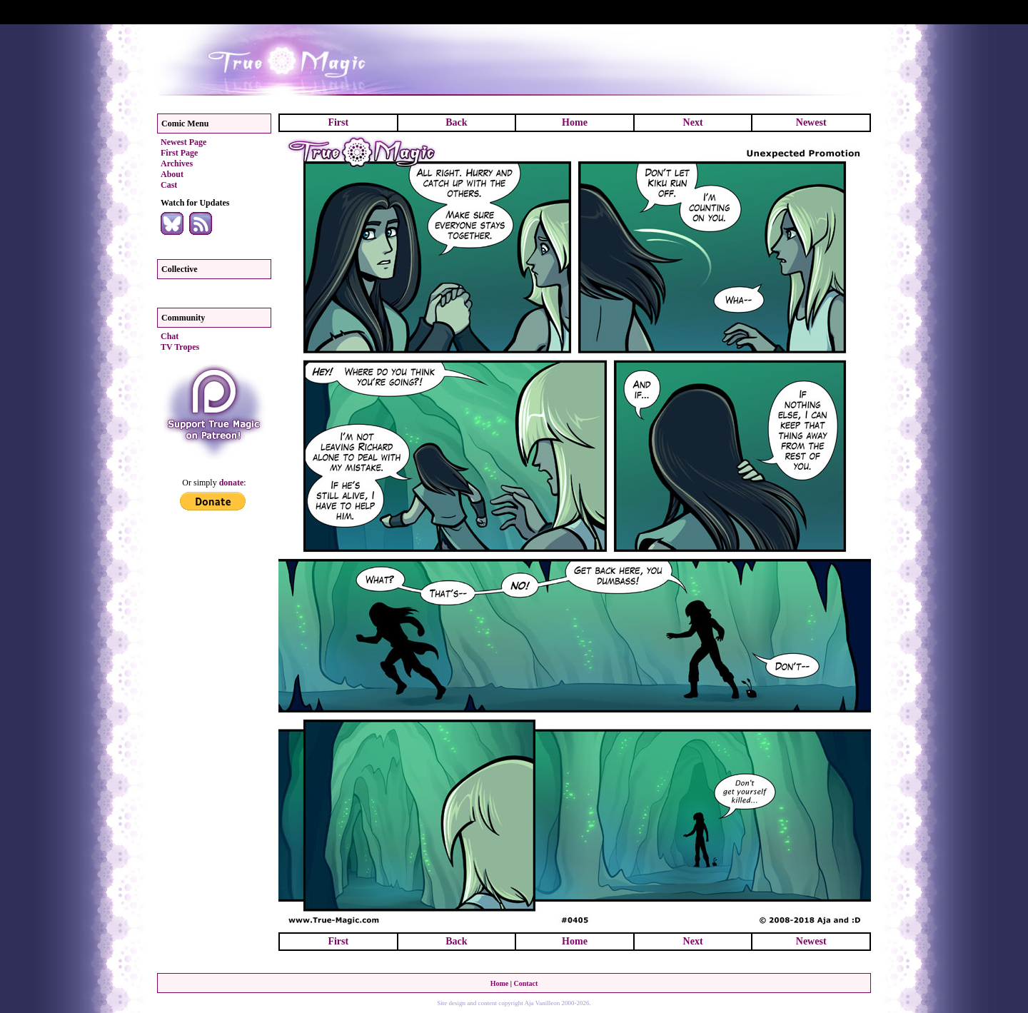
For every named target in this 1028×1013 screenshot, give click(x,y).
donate (231, 483)
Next (693, 122)
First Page (179, 153)
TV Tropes (180, 347)
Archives (177, 163)
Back (456, 122)
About (172, 174)
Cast (169, 185)
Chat (169, 336)
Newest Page (183, 142)
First (338, 122)
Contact (525, 983)
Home (575, 122)
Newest (811, 122)
